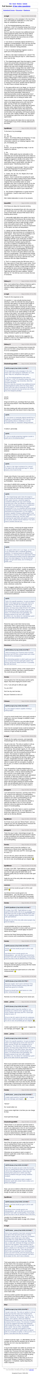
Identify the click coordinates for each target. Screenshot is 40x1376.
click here (31, 1369)
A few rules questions (21, 6)
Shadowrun (27, 10)
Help (10, 3)
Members (19, 3)
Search (14, 3)
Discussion (19, 10)
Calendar (25, 3)
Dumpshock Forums (9, 10)
